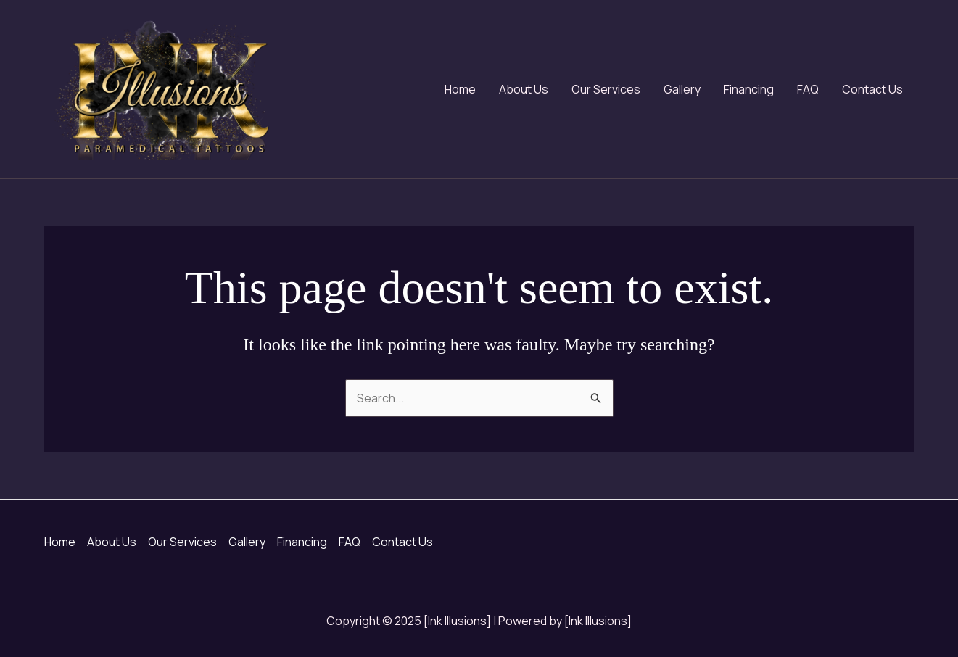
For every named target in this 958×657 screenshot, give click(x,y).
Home (460, 89)
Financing (749, 89)
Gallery (682, 89)
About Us (523, 89)
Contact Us (872, 89)
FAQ (808, 89)
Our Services (605, 89)
